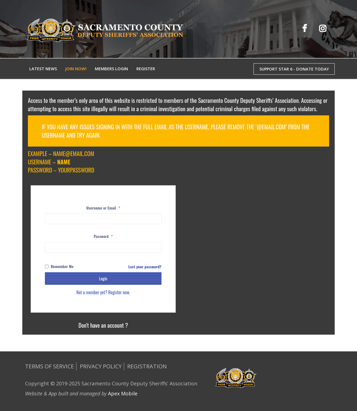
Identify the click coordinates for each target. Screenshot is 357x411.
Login (103, 278)
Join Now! (75, 68)
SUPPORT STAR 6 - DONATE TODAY (294, 69)
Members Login (111, 68)
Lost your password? (144, 266)
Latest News (43, 68)
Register (145, 68)
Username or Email (103, 208)
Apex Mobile (123, 393)
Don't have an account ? (103, 325)
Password (103, 236)
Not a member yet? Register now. (103, 292)
